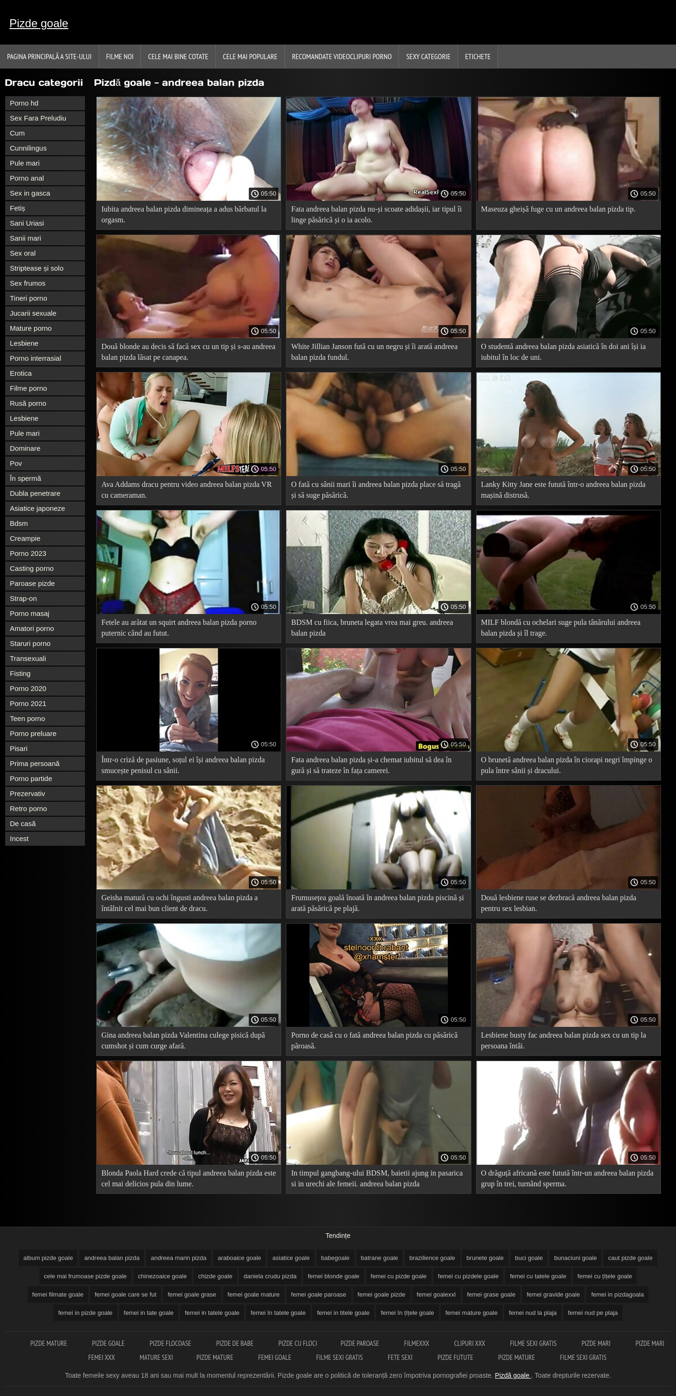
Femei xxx (102, 1357)
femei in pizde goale (85, 1312)
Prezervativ (27, 793)
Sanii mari (25, 238)
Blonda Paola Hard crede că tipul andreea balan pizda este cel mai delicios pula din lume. (188, 1178)
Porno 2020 (28, 688)
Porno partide (31, 778)
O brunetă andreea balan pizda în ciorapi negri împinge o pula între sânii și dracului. (567, 765)
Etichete (478, 56)
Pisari (19, 748)
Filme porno (28, 388)
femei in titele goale (343, 1312)
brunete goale (485, 1257)
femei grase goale (491, 1294)
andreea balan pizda (111, 1257)
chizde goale (215, 1276)
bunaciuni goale (575, 1257)
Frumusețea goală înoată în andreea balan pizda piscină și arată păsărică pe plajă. (377, 903)
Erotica (21, 373)
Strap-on (23, 598)
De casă (23, 823)
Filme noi (120, 56)
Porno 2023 (28, 553)
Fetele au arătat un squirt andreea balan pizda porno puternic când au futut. (179, 627)
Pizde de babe (235, 1343)
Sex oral (23, 253)
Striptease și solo (36, 268)
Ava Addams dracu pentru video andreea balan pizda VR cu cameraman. (186, 489)
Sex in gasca (30, 193)
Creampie (25, 538)
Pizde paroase (360, 1343)
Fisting (20, 673)
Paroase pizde (32, 583)
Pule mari (24, 163)
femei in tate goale (149, 1312)
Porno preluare (33, 733)
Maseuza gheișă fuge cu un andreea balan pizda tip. (558, 209)
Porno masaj (29, 613)
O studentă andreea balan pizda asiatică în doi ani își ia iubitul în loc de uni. (563, 351)
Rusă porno (28, 403)
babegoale (335, 1257)
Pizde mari (597, 1343)
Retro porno (28, 808)
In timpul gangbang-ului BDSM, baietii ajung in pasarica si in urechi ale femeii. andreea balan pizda (376, 1178)
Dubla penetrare (35, 493)
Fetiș (17, 208)
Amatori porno (32, 628)
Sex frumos (28, 283)
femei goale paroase (318, 1294)
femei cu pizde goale (399, 1276)
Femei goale (275, 1357)
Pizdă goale (513, 1375)
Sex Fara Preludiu (38, 118)
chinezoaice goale (162, 1276)
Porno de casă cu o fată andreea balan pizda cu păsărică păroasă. (374, 1040)
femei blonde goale (334, 1276)
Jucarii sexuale (33, 313)
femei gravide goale (553, 1294)
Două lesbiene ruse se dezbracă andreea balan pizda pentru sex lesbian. (559, 903)
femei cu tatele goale (538, 1276)
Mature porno (31, 328)
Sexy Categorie (428, 56)
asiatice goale (291, 1257)
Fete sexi (401, 1357)
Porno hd (24, 103)
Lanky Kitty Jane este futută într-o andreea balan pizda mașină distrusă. (563, 489)
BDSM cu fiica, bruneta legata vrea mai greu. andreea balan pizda (372, 627)
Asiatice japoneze (37, 508)
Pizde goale (38, 23)
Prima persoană (35, 763)
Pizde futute (456, 1357)
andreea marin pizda (179, 1257)
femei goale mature (254, 1294)
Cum (17, 133)
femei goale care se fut (126, 1294)
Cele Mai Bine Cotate (178, 56)
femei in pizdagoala (617, 1294)
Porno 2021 (28, 703)
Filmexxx (417, 1343)
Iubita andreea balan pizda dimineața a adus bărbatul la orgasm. (184, 214)
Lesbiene (24, 343)
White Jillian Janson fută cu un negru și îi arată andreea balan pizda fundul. (374, 351)
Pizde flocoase (171, 1343)
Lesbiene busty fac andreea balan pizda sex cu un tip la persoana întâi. (563, 1040)
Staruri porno (30, 643)
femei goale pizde (382, 1294)
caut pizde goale (630, 1257)
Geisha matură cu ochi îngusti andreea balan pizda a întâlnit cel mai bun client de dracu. (179, 903)
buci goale (529, 1257)
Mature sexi (156, 1357)
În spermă (25, 478)
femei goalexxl (436, 1294)
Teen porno (27, 718)
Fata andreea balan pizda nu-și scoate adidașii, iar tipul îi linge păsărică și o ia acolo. (376, 214)
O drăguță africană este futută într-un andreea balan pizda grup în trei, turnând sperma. (567, 1178)
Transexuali (28, 658)
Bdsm (19, 523)
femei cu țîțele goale (604, 1276)
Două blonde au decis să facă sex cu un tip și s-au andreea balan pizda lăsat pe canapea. (188, 351)
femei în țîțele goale (407, 1312)
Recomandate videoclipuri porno (342, 56)
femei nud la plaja (533, 1312)
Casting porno (32, 568)
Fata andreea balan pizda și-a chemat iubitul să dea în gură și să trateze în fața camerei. (371, 765)
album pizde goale (48, 1257)
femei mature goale (472, 1312)
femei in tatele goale (212, 1312)
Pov (16, 463)
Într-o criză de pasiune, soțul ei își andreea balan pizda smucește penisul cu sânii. (183, 765)
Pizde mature (50, 1343)
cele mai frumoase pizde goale (85, 1276)
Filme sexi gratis (534, 1343)
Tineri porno (28, 298)
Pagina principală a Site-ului (49, 56)
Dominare (25, 448)
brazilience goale (432, 1257)
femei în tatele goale (278, 1312)
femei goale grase (192, 1294)
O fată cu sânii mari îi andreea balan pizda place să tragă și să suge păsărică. (376, 489)
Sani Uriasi (27, 223)
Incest (19, 838)
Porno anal (27, 178)
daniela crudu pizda (270, 1276)
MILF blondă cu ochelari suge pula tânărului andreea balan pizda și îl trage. (561, 627)
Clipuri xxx (470, 1343)
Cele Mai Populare (250, 56)
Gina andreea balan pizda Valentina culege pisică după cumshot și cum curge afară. (183, 1040)
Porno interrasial (35, 358)
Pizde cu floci (297, 1343)
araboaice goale (239, 1257)
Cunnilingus (28, 148)
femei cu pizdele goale (468, 1276)
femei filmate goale (58, 1294)
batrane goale (380, 1257)
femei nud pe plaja (593, 1312)
